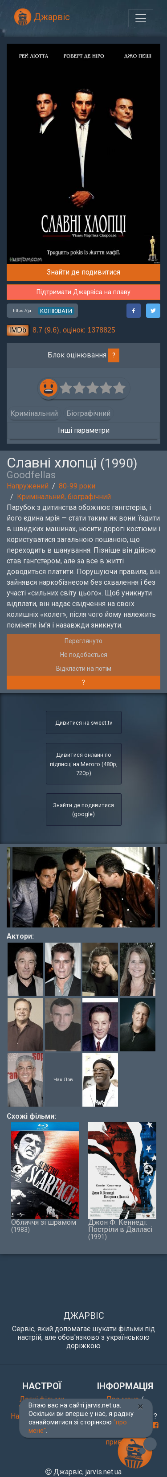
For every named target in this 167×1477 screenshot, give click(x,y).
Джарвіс (42, 17)
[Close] (140, 1406)
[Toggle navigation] (140, 18)
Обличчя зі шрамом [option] (45, 1178)
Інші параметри (84, 430)
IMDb (17, 330)
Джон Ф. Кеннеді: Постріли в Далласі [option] (122, 1181)
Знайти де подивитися (83, 272)
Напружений (28, 486)
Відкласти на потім (83, 668)
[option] (83, 887)
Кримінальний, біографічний (64, 496)
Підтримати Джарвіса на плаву (83, 292)
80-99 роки (77, 486)
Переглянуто (83, 640)
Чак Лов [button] (63, 1079)
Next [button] (155, 887)
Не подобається (83, 654)
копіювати (56, 311)
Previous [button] (11, 887)
